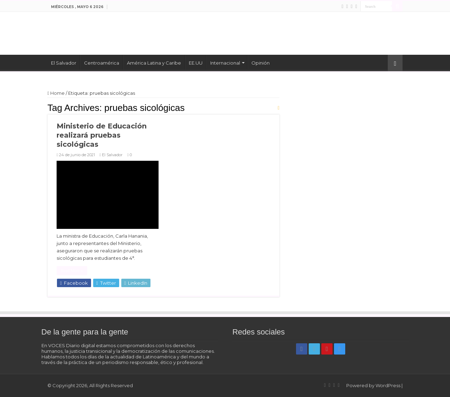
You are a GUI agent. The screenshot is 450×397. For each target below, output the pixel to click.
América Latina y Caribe (154, 63)
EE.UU (195, 63)
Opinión (260, 63)
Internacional (225, 63)
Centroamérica (101, 63)
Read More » (72, 270)
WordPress (387, 385)
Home (56, 93)
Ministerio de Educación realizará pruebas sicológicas (102, 135)
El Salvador (63, 63)
